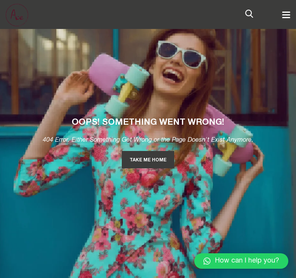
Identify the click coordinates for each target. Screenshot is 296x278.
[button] (241, 261)
